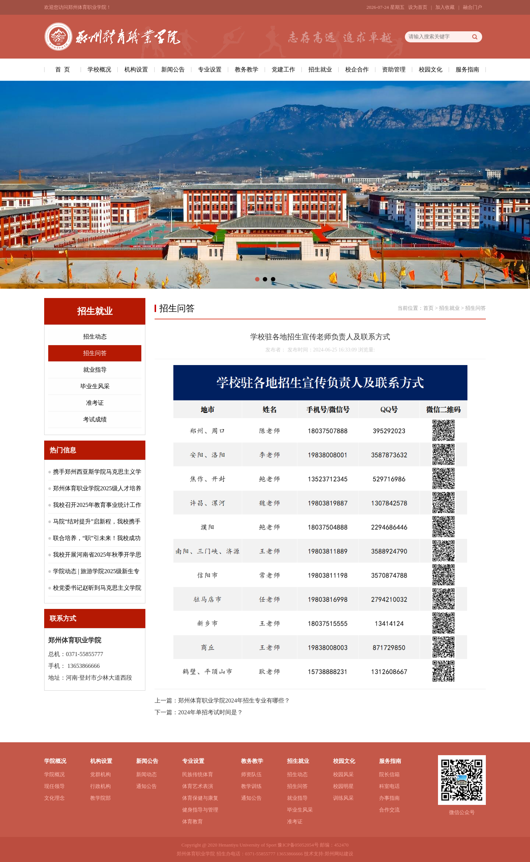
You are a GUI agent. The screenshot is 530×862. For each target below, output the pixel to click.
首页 (428, 308)
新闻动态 (146, 774)
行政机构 (100, 786)
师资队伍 (251, 774)
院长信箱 (389, 774)
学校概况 (99, 69)
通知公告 (146, 786)
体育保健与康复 (200, 798)
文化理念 (54, 798)
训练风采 (343, 798)
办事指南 (389, 798)
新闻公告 (173, 69)
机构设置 (136, 69)
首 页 (62, 69)
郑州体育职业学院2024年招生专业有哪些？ (234, 700)
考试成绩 (95, 419)
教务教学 (246, 69)
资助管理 (394, 69)
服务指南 (467, 69)
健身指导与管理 (200, 810)
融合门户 (472, 7)
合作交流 (389, 810)
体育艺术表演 (197, 786)
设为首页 (417, 7)
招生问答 (95, 353)
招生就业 (320, 69)
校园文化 (430, 69)
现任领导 (54, 786)
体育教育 (192, 821)
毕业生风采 (95, 386)
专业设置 (210, 69)
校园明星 (343, 786)
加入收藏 (445, 7)
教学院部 (100, 798)
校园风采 (343, 774)
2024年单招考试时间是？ (210, 712)
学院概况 (54, 774)
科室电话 (389, 786)
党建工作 (283, 69)
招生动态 (95, 336)
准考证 (95, 403)
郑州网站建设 (339, 853)
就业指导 (95, 370)
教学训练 (251, 786)
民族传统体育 (197, 774)
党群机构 (100, 774)
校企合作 (357, 69)
